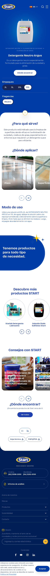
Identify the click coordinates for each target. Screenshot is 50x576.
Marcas (4, 498)
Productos (24, 504)
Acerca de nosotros (9, 492)
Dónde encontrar (25, 69)
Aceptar (42, 569)
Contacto (24, 516)
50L (28, 84)
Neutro (8, 98)
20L (20, 84)
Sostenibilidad (24, 510)
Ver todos (25, 411)
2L (6, 84)
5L (12, 84)
